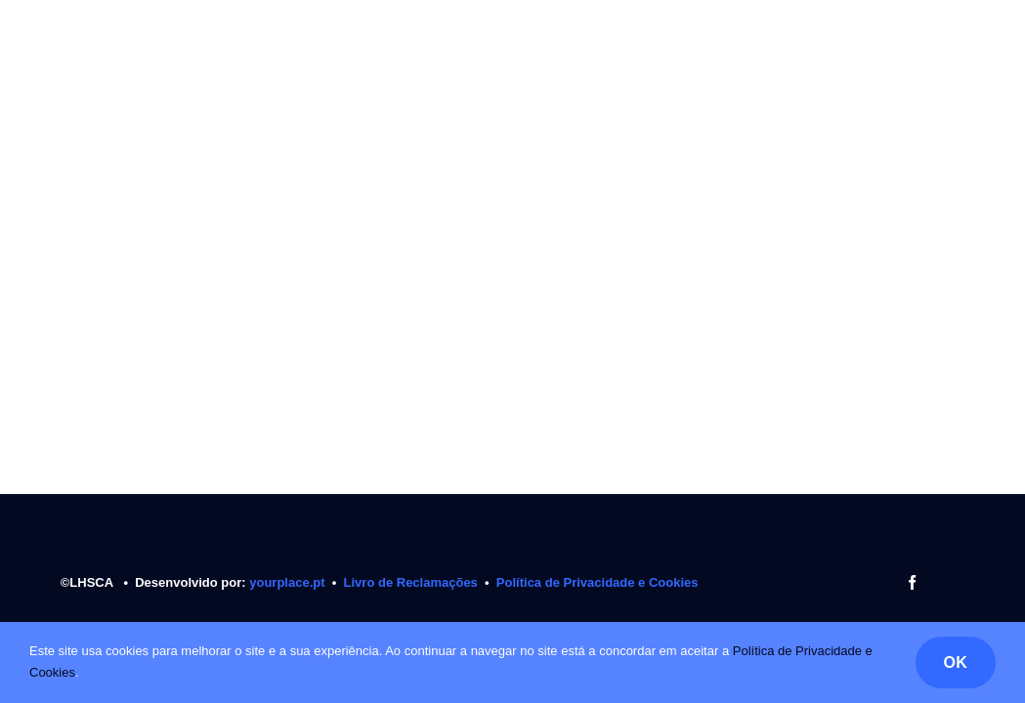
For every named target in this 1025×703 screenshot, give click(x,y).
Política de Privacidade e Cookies (597, 582)
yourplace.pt (288, 582)
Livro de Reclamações (411, 582)
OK (955, 662)
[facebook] (912, 582)
